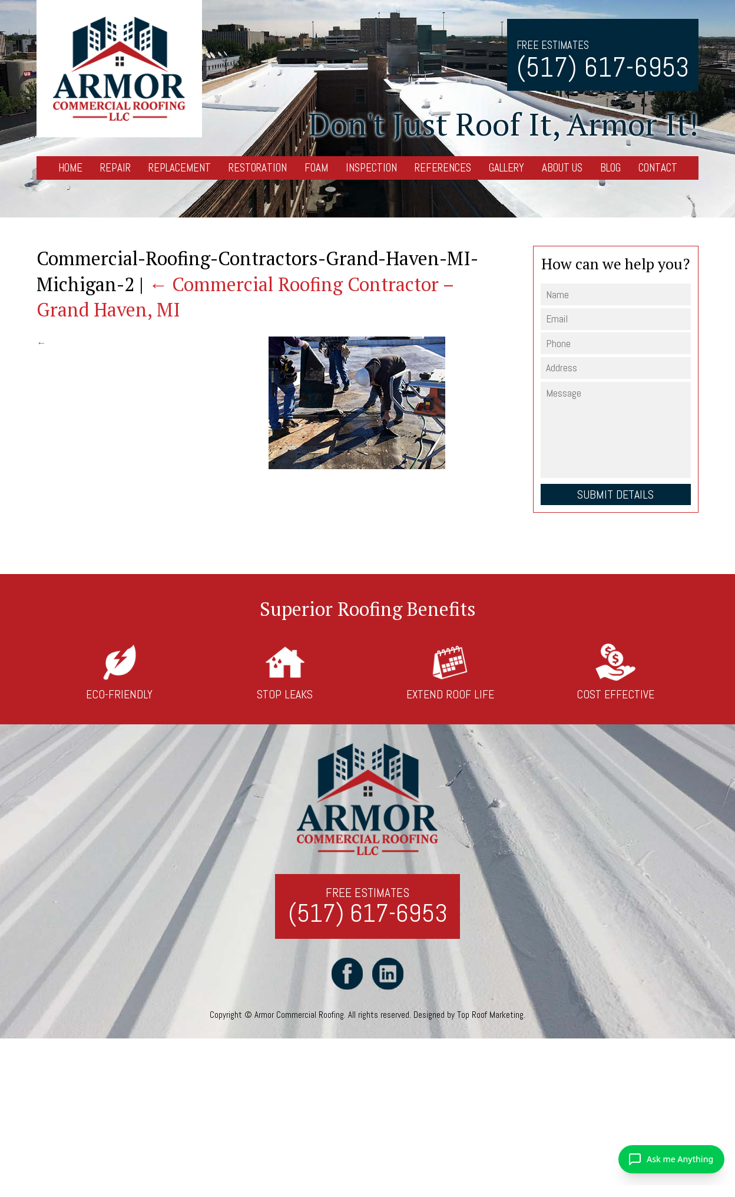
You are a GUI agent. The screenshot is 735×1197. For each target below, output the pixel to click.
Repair (115, 167)
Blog (610, 167)
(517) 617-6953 (603, 67)
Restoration (258, 167)
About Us (562, 167)
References (443, 167)
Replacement (179, 167)
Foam (316, 167)
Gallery (506, 167)
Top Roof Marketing (490, 1014)
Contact (657, 167)
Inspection (371, 167)
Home (70, 167)
